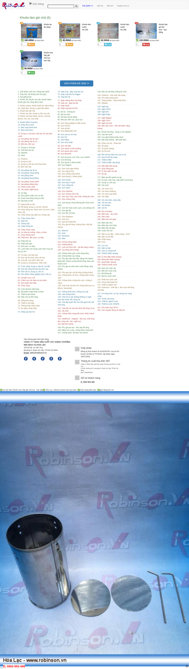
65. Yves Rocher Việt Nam (28, 289)
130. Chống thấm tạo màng (69, 256)
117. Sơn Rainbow (65, 217)
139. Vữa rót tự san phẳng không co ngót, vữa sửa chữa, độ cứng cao (75, 298)
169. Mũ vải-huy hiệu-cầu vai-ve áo (111, 155)
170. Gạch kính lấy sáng (107, 157)
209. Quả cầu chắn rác (106, 268)
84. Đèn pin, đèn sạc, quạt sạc (70, 120)
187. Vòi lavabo (103, 205)
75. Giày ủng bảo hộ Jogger (69, 94)
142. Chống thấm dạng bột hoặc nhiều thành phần (76, 314)
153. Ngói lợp (102, 106)
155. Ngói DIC (103, 112)
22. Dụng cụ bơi (24, 161)
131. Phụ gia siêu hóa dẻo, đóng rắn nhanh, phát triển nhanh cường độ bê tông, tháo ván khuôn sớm (76, 261)
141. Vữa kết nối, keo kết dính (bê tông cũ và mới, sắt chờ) (76, 309)
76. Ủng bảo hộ (64, 97)
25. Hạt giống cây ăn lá (27, 170)
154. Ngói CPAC (104, 109)
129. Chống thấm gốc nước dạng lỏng (73, 253)
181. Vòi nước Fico (105, 189)
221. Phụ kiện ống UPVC (107, 307)
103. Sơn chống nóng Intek (69, 174)
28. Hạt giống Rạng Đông (28, 178)
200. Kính (101, 242)
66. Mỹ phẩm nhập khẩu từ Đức (31, 292)
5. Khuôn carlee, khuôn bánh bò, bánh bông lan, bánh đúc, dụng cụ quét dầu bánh (36, 107)
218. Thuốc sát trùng (105, 299)
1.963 (136, 23)
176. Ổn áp (101, 174)
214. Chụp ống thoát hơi (107, 282)
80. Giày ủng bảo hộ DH (68, 108)
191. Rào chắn (103, 217)
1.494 (60, 23)
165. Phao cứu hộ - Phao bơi (109, 143)
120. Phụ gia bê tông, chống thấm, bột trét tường (75, 225)
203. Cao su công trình (106, 251)
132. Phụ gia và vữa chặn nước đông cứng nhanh (75, 267)
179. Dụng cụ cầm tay (106, 182)
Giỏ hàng (36, 3)
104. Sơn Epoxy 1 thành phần (70, 176)
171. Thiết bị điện (104, 160)
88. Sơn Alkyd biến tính (67, 131)
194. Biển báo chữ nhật (107, 225)
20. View (21, 155)
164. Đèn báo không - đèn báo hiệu (111, 140)
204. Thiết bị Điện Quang (107, 253)
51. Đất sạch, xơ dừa (26, 246)
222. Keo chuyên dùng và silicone (111, 310)
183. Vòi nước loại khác (107, 194)
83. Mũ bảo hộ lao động (67, 117)
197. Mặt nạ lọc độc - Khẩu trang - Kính (113, 234)
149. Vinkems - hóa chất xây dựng (111, 95)
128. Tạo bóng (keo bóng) (68, 250)
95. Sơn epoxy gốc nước (68, 151)
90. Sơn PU (62, 137)
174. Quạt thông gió (105, 169)
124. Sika (61, 238)
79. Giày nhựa (63, 106)
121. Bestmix (63, 231)
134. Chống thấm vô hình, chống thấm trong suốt (76, 276)
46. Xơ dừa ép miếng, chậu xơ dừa (32, 232)
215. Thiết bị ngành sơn (107, 285)
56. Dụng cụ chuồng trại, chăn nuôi (32, 263)
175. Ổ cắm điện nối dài (107, 171)
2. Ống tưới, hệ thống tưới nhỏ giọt (32, 94)
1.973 (21, 51)
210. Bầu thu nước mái (106, 271)
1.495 (98, 23)
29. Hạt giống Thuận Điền (28, 182)
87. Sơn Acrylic (64, 128)
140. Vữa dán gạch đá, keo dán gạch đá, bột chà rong (76, 303)
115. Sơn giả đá (64, 210)
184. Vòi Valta (103, 196)
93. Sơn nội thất (64, 146)
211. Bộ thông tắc (104, 273)
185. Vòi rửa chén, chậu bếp (109, 200)
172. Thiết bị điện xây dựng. (108, 162)
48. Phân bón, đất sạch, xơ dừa (31, 237)
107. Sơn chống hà (65, 185)
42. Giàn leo (23, 221)
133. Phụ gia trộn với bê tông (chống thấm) (75, 272)
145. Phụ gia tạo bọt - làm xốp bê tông (73, 327)
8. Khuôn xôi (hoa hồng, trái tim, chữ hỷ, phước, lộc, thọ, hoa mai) (34, 117)
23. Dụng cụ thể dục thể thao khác (32, 164)
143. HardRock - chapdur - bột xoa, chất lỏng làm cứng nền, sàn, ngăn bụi (76, 320)
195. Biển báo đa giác (106, 228)
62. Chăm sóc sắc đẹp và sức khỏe (32, 280)
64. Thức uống (24, 285)
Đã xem (110, 6)
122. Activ (62, 233)
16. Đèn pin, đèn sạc (26, 144)
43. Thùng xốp (24, 223)
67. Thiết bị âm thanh (26, 294)
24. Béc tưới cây (24, 167)
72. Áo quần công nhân (27, 308)
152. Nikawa (102, 103)
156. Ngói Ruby (103, 114)
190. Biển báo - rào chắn (107, 214)
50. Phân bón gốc (25, 244)
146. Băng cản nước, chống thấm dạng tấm (75, 330)
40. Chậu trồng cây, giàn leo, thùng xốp (34, 215)
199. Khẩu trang (104, 239)
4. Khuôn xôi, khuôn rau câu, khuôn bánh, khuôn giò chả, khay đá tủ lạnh (35, 100)
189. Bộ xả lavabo (104, 211)
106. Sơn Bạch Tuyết (66, 182)
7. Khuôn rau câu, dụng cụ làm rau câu (34, 113)
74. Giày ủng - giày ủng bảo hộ (70, 92)
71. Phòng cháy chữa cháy (29, 306)
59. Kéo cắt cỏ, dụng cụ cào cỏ (30, 272)
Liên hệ (100, 6)
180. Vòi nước (103, 185)
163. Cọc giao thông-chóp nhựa (110, 137)
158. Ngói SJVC (104, 120)
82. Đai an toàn (64, 114)
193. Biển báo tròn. (105, 223)
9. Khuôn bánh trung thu (28, 122)
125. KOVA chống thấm (67, 242)
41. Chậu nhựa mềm (26, 218)
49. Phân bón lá (24, 241)
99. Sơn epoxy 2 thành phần (69, 162)
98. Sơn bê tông (64, 160)
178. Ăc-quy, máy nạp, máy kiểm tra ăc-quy (115, 180)
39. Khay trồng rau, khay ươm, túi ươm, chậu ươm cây (36, 211)
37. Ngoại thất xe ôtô (26, 204)
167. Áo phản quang (105, 148)
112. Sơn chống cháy (66, 199)
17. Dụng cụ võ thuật (26, 147)
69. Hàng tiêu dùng (25, 300)
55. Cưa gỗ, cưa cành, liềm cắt (30, 260)
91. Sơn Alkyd (63, 140)
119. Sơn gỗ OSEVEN (67, 222)
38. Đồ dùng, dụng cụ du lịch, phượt (33, 207)
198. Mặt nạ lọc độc (105, 237)
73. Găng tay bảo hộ (26, 312)
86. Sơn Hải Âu (64, 126)
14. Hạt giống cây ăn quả (28, 139)
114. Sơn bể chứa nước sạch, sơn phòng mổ (76, 208)
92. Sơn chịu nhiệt (65, 142)
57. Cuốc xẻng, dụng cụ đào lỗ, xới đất (34, 266)
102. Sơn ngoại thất (66, 171)
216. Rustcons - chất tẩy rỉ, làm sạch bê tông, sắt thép (115, 288)
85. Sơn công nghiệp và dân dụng (71, 123)
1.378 (21, 23)
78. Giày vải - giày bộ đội (68, 103)
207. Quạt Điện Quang (106, 262)
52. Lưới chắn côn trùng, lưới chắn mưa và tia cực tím (35, 250)
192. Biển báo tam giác (106, 219)
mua (31, 44)
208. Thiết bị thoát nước (107, 265)
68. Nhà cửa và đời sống (28, 297)
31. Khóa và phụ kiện (26, 187)
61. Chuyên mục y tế (26, 278)
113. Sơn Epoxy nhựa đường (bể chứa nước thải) (76, 204)
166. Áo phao (102, 146)
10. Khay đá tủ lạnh (26, 125)
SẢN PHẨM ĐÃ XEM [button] (76, 83)
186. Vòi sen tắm (104, 203)
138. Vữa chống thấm (66, 294)
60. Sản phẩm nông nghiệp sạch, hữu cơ (34, 274)
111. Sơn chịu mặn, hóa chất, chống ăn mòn (76, 196)
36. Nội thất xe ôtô (25, 201)
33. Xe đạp (22, 193)
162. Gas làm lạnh (104, 134)
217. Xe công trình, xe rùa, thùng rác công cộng (114, 294)
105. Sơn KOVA (64, 180)
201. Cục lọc (102, 245)
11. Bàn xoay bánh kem (27, 127)
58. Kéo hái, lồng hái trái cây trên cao (33, 269)
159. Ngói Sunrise (104, 123)
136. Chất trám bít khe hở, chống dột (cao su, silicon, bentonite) (76, 286)
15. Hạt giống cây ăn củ (27, 141)
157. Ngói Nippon (104, 118)
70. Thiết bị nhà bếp (26, 303)
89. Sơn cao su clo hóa (67, 134)
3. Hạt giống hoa (24, 97)
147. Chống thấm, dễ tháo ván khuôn (73, 333)
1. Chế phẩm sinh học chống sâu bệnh (34, 92)
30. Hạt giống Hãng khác (28, 184)
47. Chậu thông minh (26, 235)
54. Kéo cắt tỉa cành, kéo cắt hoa (31, 258)
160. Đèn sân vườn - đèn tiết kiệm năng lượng (113, 127)
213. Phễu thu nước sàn (107, 279)
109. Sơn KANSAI (65, 191)
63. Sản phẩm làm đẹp (27, 283)
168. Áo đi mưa (103, 151)
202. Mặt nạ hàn (104, 248)
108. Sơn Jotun (64, 188)
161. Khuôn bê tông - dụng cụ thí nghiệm (114, 132)
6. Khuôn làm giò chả (26, 111)
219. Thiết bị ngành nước (107, 301)
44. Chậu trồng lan (25, 226)
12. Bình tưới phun (25, 130)
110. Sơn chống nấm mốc (68, 194)
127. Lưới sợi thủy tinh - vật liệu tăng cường (76, 247)
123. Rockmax (63, 236)
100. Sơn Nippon (65, 165)
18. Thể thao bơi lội (26, 150)
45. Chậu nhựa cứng (26, 230)
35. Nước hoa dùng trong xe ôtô (31, 198)
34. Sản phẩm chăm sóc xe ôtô (30, 196)
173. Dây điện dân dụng (107, 166)
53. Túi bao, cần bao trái (28, 255)
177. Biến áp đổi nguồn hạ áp (109, 177)
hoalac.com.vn (123, 6)
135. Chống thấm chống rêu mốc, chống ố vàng (75, 281)
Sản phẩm (87, 6)
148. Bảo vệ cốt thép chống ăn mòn (112, 92)
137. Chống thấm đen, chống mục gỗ (73, 292)
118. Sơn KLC (63, 219)
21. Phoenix (23, 159)
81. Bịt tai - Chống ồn (66, 112)
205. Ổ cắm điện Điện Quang (109, 257)
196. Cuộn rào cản (105, 231)
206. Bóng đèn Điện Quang (108, 259)
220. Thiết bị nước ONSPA (108, 304)
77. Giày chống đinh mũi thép (69, 100)
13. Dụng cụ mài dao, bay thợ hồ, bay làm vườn (35, 135)
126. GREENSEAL (65, 244)
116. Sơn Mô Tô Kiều (66, 213)
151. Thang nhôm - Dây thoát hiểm (111, 100)
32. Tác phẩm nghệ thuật (28, 189)
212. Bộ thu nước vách (106, 276)
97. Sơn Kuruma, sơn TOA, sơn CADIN (74, 157)
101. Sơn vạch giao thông (68, 169)
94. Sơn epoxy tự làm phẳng (69, 148)
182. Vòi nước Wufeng (106, 191)
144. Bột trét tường (65, 324)
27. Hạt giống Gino (25, 175)
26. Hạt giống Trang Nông (28, 173)
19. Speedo (22, 153)
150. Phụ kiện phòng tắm (107, 98)
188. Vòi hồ (102, 208)
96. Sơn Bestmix (64, 154)
